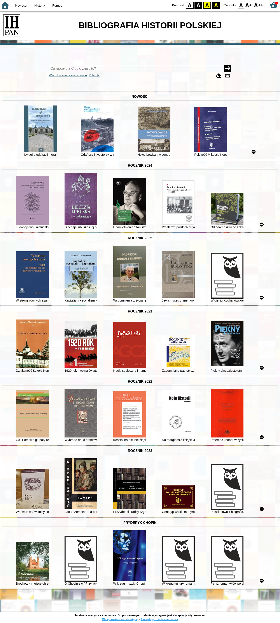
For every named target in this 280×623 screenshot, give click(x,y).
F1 (249, 5)
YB (207, 5)
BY (216, 5)
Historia (39, 5)
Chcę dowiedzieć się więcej (120, 619)
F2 (259, 5)
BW (198, 5)
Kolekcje (94, 75)
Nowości (21, 5)
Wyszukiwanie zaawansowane (68, 75)
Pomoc (57, 5)
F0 (241, 5)
